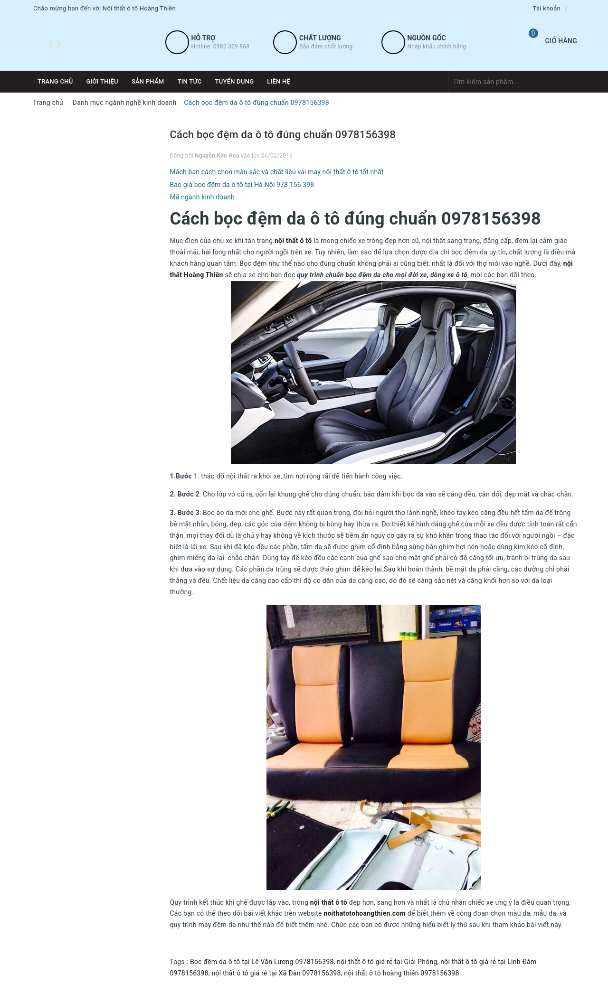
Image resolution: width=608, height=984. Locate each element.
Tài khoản (546, 8)
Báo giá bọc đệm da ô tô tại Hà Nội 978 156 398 (242, 184)
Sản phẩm (148, 81)
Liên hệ (278, 81)
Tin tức (189, 81)
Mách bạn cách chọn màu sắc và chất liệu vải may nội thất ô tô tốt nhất (277, 172)
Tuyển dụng (234, 81)
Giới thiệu (102, 81)
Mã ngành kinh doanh (202, 197)
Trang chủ (55, 81)
